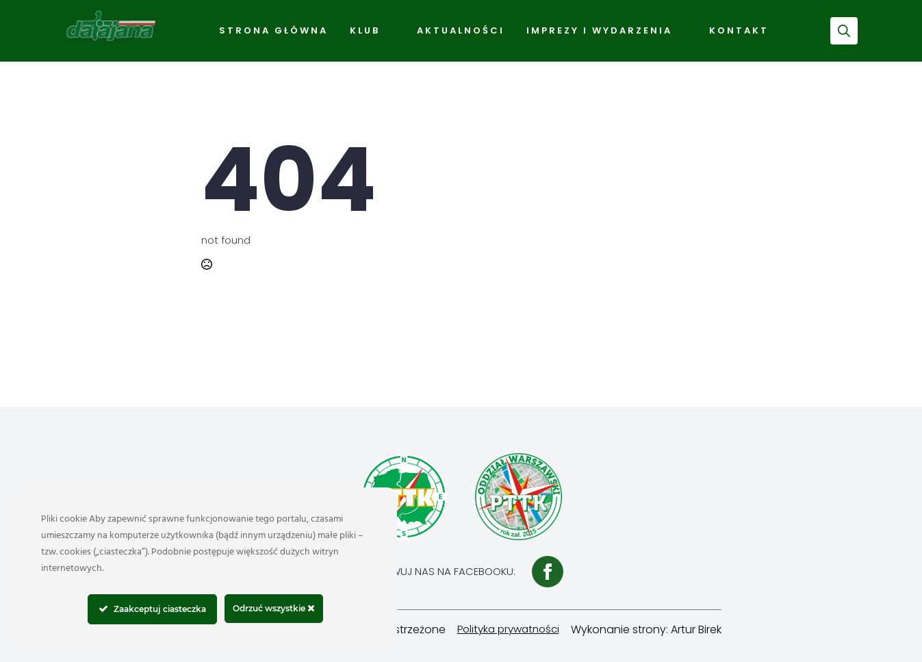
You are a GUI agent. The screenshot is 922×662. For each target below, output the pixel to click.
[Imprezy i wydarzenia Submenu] (685, 31)
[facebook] (547, 571)
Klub (365, 30)
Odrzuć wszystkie (274, 608)
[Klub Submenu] (393, 31)
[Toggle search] (844, 30)
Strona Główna (273, 30)
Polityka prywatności (508, 629)
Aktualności (460, 30)
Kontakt (739, 30)
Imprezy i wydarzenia (599, 30)
